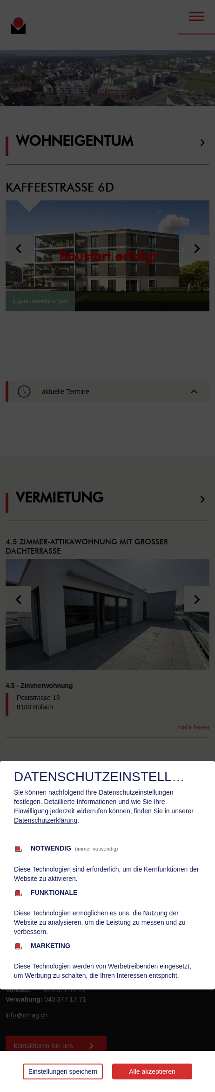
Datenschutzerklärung (45, 820)
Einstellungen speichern (63, 1071)
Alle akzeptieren (152, 1071)
